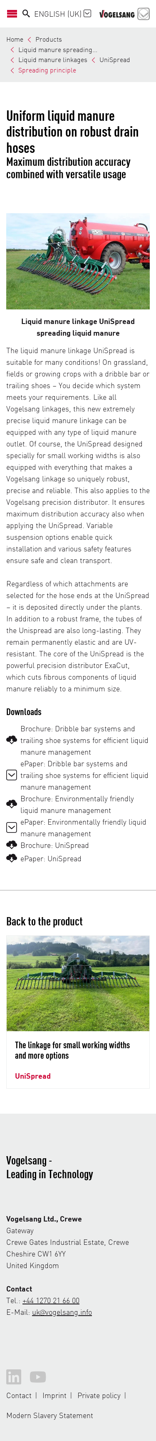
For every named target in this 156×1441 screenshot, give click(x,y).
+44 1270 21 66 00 (50, 1300)
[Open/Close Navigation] (14, 13)
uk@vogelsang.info (62, 1311)
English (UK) (62, 13)
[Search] (26, 14)
